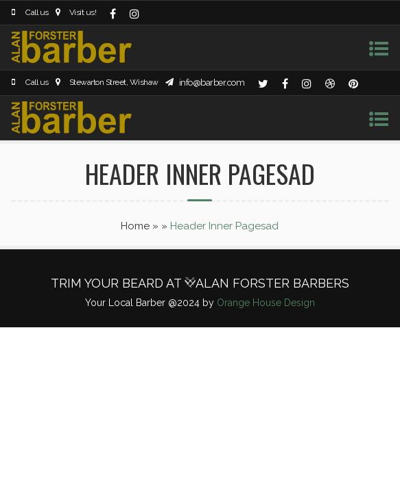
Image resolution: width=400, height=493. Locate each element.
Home (135, 226)
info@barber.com (212, 82)
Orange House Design (266, 302)
